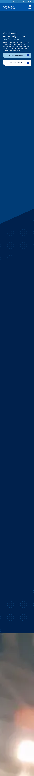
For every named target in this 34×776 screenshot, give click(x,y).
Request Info (16, 2)
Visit (24, 2)
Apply (29, 2)
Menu (29, 7)
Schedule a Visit (16, 63)
